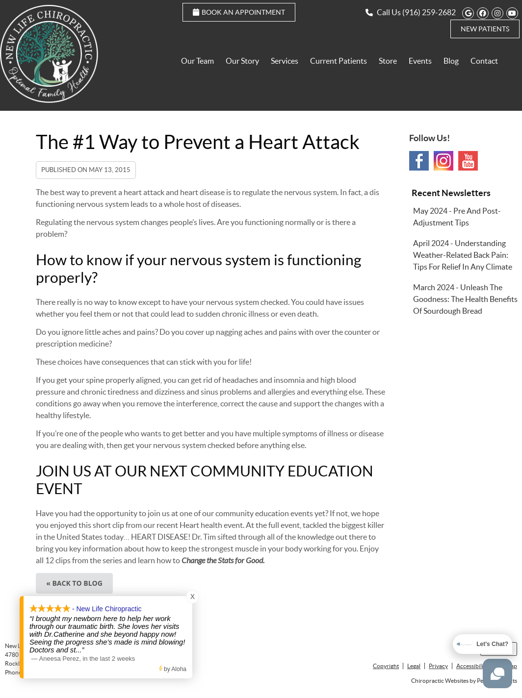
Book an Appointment (239, 12)
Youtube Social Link (468, 161)
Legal (413, 666)
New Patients (485, 29)
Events (420, 60)
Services (284, 60)
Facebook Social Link (419, 161)
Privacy (438, 666)
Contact (484, 60)
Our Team (197, 60)
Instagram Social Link (443, 161)
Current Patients (338, 60)
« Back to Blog (74, 583)
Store (388, 60)
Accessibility (472, 666)
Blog (451, 60)
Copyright (386, 666)
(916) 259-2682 (429, 12)
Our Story (242, 60)
